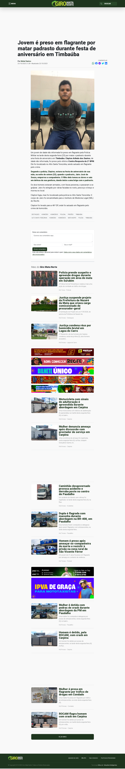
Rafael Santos (26, 62)
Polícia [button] (80, 218)
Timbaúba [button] (79, 215)
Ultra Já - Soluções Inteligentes (107, 765)
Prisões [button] (70, 215)
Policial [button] (63, 215)
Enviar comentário (40, 250)
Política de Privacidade (108, 758)
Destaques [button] (35, 215)
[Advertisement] (62, 23)
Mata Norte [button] (72, 218)
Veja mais (63, 737)
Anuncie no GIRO (73, 758)
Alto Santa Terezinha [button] (39, 218)
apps (84, 758)
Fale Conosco (93, 758)
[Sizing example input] (110, 4)
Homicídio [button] (45, 215)
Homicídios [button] (54, 215)
